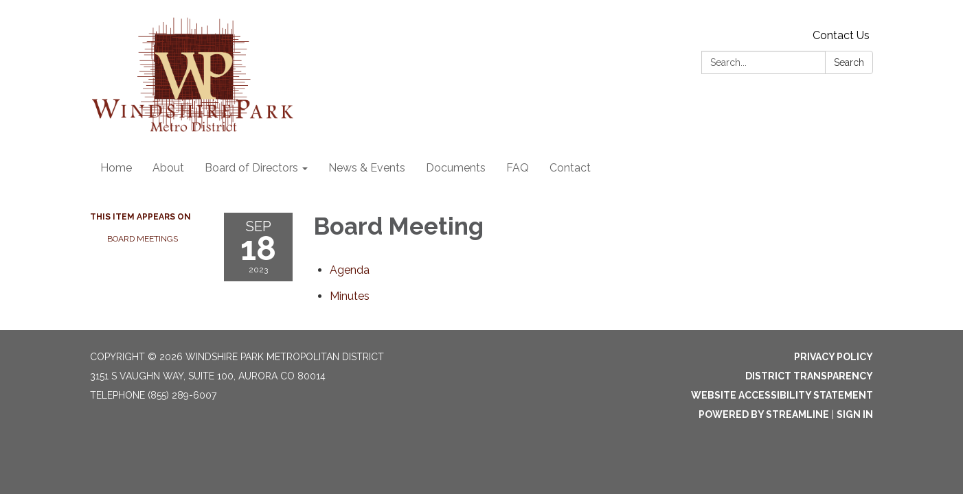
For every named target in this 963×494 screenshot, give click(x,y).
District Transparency (809, 375)
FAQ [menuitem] (517, 167)
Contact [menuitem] (570, 167)
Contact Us (841, 35)
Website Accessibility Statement (782, 395)
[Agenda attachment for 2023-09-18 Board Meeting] (350, 270)
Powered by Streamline (764, 414)
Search (849, 62)
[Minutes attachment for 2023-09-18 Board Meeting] (350, 296)
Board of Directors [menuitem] (251, 167)
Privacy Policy (833, 356)
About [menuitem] (168, 167)
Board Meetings (142, 239)
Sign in (855, 414)
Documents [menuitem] (456, 167)
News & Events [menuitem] (366, 167)
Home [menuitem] (116, 167)
